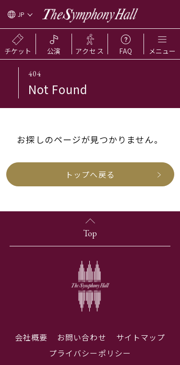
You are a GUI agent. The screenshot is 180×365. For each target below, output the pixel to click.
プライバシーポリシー (90, 353)
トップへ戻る (89, 174)
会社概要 (31, 337)
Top (90, 233)
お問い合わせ (81, 337)
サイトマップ (140, 337)
